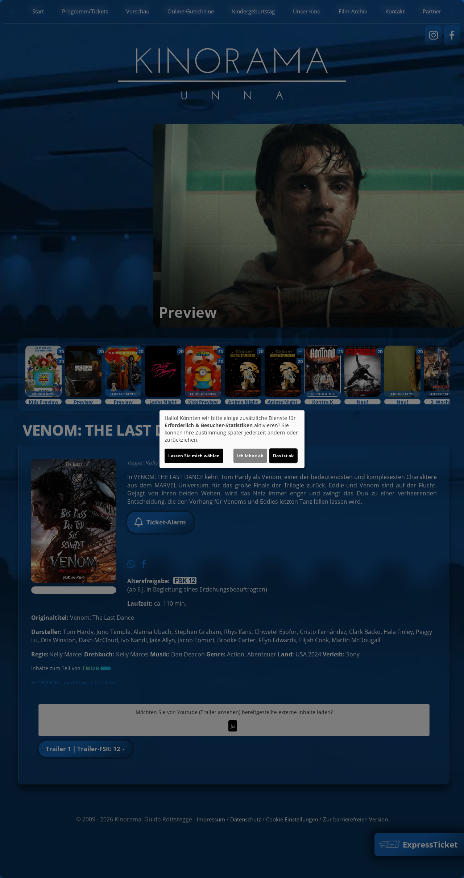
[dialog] (232, 439)
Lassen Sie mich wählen (194, 456)
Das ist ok (283, 456)
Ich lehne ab (250, 456)
